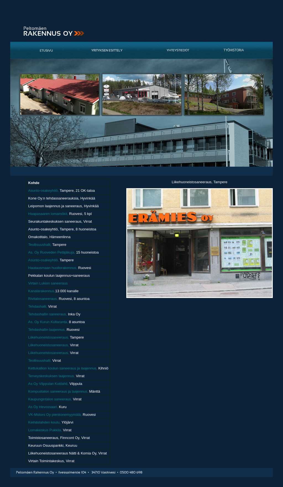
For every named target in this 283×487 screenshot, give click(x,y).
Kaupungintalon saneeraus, (50, 399)
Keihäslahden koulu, (44, 422)
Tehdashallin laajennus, (47, 330)
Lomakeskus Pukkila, (45, 430)
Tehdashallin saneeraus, (47, 314)
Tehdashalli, (37, 306)
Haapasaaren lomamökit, (48, 214)
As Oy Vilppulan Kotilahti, (48, 384)
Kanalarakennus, (41, 291)
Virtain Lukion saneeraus (48, 283)
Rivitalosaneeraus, (43, 299)
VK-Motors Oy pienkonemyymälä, (55, 415)
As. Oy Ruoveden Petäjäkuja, (51, 252)
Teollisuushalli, (39, 245)
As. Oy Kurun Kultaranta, (48, 322)
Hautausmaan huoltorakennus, (52, 268)
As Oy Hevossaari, (43, 407)
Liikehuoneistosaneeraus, (49, 337)
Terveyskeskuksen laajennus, (51, 376)
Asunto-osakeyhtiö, (43, 190)
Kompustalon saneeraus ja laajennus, (58, 391)
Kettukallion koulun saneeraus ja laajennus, (62, 368)
